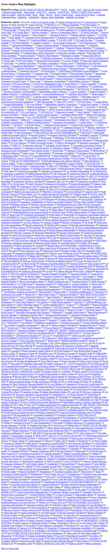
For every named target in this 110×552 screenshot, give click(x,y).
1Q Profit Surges (48, 512)
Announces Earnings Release (53, 263)
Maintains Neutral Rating (52, 376)
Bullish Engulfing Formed (73, 340)
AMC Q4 (53, 166)
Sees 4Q (60, 536)
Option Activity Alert (81, 335)
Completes (66, 371)
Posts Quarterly (39, 35)
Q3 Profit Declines (89, 32)
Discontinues (7, 333)
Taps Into (87, 235)
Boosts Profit (21, 376)
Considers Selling (9, 541)
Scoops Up (13, 328)
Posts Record (55, 140)
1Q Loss (32, 397)
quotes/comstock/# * (80, 220)
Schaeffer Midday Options (90, 328)
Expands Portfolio (19, 507)
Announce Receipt (37, 230)
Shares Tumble (43, 266)
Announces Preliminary (22, 45)
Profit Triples (79, 538)
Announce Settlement (49, 240)
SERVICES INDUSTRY (68, 333)
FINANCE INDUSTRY (55, 407)
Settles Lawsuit (96, 459)
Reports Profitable (28, 471)
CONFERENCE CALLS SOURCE (17, 158)
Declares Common (52, 276)
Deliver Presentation (66, 143)
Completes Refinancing (35, 215)
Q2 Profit (19, 99)
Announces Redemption (24, 66)
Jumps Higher (44, 153)
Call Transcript (59, 173)
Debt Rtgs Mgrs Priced (68, 500)
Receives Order (8, 353)
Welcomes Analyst (90, 96)
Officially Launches (22, 233)
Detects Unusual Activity (23, 374)
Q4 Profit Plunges (58, 117)
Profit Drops (19, 189)
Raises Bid (53, 340)
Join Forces (59, 425)
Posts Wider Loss (29, 194)
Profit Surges (79, 158)
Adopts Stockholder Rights (40, 536)
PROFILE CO (53, 25)
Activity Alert (96, 194)
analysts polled (24, 15)
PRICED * (31, 343)
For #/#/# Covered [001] (71, 435)
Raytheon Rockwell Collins (70, 204)
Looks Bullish (10, 307)
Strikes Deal (63, 284)
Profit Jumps (54, 215)
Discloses (63, 248)
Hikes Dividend (20, 479)
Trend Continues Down (54, 27)
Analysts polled (8, 15)
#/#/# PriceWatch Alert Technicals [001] (50, 430)
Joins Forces (92, 261)
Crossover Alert (8, 40)
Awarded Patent (68, 243)
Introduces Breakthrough (85, 530)
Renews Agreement (97, 127)
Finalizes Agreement (69, 405)
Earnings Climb (50, 371)
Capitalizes (93, 538)
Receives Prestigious (71, 222)
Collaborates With (9, 156)
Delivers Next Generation (13, 495)
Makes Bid (35, 256)
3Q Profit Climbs (91, 487)
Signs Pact (71, 515)
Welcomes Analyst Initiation (95, 60)
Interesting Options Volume (91, 50)
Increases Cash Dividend (12, 456)
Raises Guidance (21, 168)
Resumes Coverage (66, 353)
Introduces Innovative (68, 199)
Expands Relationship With (79, 266)
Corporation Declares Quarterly (89, 428)
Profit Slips (93, 394)
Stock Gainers (84, 464)
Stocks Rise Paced (12, 477)
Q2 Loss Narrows (19, 143)
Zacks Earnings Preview (70, 22)
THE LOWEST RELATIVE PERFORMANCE (56, 132)
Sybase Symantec (94, 148)
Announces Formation (14, 117)
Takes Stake (57, 209)
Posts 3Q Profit (38, 269)
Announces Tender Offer (31, 315)
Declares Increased (9, 538)
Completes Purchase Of (73, 127)
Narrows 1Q (25, 528)
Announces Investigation (64, 122)
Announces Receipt (33, 145)
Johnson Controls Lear (71, 343)
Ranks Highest (67, 518)
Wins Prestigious (92, 161)
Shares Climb (28, 114)
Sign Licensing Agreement (32, 340)
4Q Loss (25, 156)
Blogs (42, 15)
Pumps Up (44, 502)
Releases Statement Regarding (27, 407)
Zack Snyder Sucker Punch (95, 9)
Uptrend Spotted (44, 48)
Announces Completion (77, 86)
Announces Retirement (11, 220)
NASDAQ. (58, 515)
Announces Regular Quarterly (31, 330)
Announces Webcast (36, 109)
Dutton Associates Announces (83, 330)
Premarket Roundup (10, 53)
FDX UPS (40, 435)
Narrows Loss (55, 253)
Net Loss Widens (77, 176)
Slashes (72, 441)
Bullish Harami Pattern (38, 173)
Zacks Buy (9, 63)
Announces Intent (9, 263)
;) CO (69, 364)
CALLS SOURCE (71, 461)
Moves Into (97, 284)
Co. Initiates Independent (77, 171)
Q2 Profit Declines (20, 35)
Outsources (31, 518)
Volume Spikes (97, 469)
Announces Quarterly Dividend (28, 181)
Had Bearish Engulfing (32, 461)
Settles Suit (60, 441)
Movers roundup (39, 32)
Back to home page (10, 548)
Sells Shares (83, 66)
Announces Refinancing (80, 292)
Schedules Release (77, 410)
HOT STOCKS (19, 25)
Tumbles (95, 453)
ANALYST (41, 12)
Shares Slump (18, 441)
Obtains (50, 459)
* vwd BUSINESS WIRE (40, 495)
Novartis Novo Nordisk (14, 230)
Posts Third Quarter (50, 361)
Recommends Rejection (12, 343)
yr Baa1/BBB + (101, 443)
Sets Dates (16, 364)
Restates (52, 320)
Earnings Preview (88, 325)
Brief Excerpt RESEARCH (40, 333)
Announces (100, 292)
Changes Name (80, 194)
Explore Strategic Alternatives (18, 389)
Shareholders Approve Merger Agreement (82, 402)
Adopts (92, 340)
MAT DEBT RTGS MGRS (92, 294)
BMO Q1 (25, 120)
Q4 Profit (94, 138)
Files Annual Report (78, 212)
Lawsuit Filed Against (87, 518)
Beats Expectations (96, 312)
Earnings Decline (28, 279)
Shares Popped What (96, 109)
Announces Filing (78, 173)
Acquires (70, 304)
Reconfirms (42, 302)
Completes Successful (92, 338)
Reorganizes (69, 328)
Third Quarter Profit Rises (59, 428)
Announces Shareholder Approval (93, 215)
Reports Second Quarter (24, 50)
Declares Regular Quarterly (54, 274)
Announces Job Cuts (55, 181)
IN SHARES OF (60, 335)
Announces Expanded (27, 171)
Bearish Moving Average (73, 45)
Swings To (24, 40)
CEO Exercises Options (38, 99)
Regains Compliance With (68, 520)
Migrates (29, 266)
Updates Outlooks (9, 94)
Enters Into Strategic (13, 446)
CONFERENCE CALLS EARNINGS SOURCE (26, 217)
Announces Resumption (12, 505)
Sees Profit (59, 266)
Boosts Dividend (100, 304)
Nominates (64, 397)
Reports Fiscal (72, 253)
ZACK (64, 9)
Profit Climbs (10, 186)
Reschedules (7, 335)
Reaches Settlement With (42, 451)
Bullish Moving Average (91, 30)
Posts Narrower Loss (29, 251)
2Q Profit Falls (58, 212)
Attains (71, 181)
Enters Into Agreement (45, 235)
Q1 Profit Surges (33, 125)
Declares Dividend (9, 114)
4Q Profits (20, 536)
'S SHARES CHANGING (47, 530)
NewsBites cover (46, 353)
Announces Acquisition (54, 81)
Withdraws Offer (26, 356)
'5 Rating (60, 48)
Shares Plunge (37, 258)
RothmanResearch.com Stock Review (18, 502)
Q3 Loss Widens (71, 60)
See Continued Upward (73, 186)
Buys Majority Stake (98, 410)
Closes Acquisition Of (98, 58)
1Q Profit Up (68, 227)
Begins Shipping (95, 512)
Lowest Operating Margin (95, 322)
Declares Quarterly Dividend (78, 140)
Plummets (100, 266)
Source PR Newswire (64, 348)
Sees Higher (26, 322)
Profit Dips (12, 322)
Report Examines (73, 466)
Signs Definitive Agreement (95, 420)
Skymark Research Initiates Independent (79, 484)
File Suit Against (11, 459)
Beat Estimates (43, 307)
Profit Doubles (8, 284)
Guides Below (101, 102)
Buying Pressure (77, 68)
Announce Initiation (13, 464)
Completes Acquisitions (12, 122)
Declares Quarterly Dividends (48, 197)
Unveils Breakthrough (27, 361)
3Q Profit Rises (48, 71)
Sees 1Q (50, 477)
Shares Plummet (61, 156)
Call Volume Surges (35, 464)
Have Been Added (89, 533)
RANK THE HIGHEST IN (55, 510)
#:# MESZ (9, 68)
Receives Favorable (96, 269)
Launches (15, 351)
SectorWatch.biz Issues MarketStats (72, 387)
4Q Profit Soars (24, 289)
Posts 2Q (53, 107)
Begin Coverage (75, 310)
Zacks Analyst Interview (65, 43)
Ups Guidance (74, 356)
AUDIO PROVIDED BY (82, 482)
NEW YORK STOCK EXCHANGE (24, 533)
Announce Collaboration (32, 202)
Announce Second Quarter (37, 148)
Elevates (13, 251)
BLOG (49, 15)
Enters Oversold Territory (42, 143)
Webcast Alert (100, 397)
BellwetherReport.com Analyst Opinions (62, 161)
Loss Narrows (56, 299)
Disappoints (36, 474)
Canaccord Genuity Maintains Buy (33, 492)
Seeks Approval (95, 263)
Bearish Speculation (36, 107)
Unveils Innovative (10, 461)
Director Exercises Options (54, 68)
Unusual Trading (51, 222)
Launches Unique (30, 392)
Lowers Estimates (80, 284)
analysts (52, 12)
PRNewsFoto (99, 150)
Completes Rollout (18, 451)
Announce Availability (64, 153)
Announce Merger (78, 274)
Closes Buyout (25, 346)
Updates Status (60, 179)
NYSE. (23, 425)
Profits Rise (58, 150)
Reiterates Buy (96, 217)
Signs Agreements (61, 317)
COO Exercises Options (25, 240)
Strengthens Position (69, 420)
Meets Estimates (93, 543)
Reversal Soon (68, 464)
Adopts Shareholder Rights (54, 392)
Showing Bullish (11, 261)
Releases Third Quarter (47, 369)
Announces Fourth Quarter (83, 99)
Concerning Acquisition (29, 453)
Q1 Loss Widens (47, 76)
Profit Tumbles (77, 394)
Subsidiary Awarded (81, 397)
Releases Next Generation (95, 474)
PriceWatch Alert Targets (93, 523)
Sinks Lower (29, 153)
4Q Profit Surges (61, 389)
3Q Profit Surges (70, 289)
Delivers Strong (57, 379)
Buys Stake (71, 197)
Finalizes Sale (99, 184)
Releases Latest (81, 358)
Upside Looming (89, 209)
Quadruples (52, 464)
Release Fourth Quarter (46, 243)
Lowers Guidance (78, 91)
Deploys (47, 256)
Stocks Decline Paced (22, 235)
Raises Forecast (8, 346)
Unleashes (74, 448)
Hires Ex (53, 435)
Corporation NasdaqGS (44, 415)
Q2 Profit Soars (17, 184)
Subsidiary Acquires (89, 135)
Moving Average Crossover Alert (51, 176)
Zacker (72, 9)
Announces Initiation (68, 366)
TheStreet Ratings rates (28, 127)
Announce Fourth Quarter (56, 125)
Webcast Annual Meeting (95, 461)
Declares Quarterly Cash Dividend (20, 91)
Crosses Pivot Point (10, 392)
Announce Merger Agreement (65, 492)
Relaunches (6, 536)
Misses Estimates (24, 245)
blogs (35, 15)
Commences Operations (12, 518)
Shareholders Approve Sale (51, 279)
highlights (22, 17)
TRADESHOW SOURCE (51, 497)
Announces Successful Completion (17, 102)
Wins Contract (19, 227)
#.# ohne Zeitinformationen (47, 289)
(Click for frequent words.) (43, 22)
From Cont (28, 369)
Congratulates (22, 387)
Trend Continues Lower (44, 30)
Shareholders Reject (84, 495)
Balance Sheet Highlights (52, 17)
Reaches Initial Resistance (83, 225)
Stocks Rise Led (85, 348)
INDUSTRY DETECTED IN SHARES (25, 428)
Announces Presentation (71, 189)
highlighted (34, 17)
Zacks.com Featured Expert (59, 202)
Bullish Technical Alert (58, 281)
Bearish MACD (55, 245)
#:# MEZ (83, 243)
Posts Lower (68, 63)
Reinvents (83, 441)
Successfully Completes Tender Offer (89, 307)
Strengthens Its (17, 358)
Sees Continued (58, 446)
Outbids (28, 466)
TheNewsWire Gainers (57, 225)
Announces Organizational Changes (53, 158)
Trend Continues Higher (79, 27)
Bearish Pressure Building (79, 48)
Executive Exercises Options (24, 484)
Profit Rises (101, 240)
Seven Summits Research (56, 220)
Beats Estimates (27, 55)
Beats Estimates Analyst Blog (36, 351)
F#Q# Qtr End (53, 461)
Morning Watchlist (90, 366)
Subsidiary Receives (92, 492)
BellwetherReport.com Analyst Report (30, 212)
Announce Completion (14, 173)
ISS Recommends (21, 415)
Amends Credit (85, 353)
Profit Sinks (80, 489)
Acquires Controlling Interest (42, 366)
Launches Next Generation (45, 96)
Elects (70, 279)
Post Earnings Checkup (81, 73)
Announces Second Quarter (13, 81)
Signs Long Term (51, 251)
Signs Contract (68, 374)
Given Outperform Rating (31, 297)
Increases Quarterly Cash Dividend (32, 394)
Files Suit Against (9, 202)
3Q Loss (79, 261)
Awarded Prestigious (88, 515)
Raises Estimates (47, 397)
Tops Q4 (44, 325)
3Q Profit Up (47, 112)
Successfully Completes (92, 199)
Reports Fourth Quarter (27, 68)
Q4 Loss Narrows (68, 50)
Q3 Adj (98, 343)
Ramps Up (30, 294)
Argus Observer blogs (85, 15)
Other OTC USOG (65, 102)
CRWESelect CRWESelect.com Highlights (78, 71)
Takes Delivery (84, 541)
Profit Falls (69, 215)
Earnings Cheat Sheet (34, 364)
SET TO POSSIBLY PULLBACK (84, 502)
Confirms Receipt (64, 271)
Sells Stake (9, 171)
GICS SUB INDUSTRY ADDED (32, 410)
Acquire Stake (26, 307)
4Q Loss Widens (79, 248)
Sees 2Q (31, 405)
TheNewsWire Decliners (27, 335)
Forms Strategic (92, 466)
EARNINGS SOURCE (87, 320)
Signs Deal (44, 438)
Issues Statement (99, 497)
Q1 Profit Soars (25, 284)
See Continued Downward (13, 366)
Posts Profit (66, 107)
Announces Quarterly (31, 94)
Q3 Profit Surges (25, 60)
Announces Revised (28, 71)
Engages (5, 487)
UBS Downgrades (45, 102)
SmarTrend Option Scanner (86, 351)
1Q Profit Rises (100, 171)
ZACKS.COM (65, 40)
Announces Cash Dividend (52, 443)
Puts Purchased (16, 109)
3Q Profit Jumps (93, 310)
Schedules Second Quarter (45, 168)
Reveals (34, 376)
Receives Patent (8, 297)
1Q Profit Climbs (99, 441)
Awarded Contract (37, 189)
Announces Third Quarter (88, 78)
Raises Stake (45, 292)
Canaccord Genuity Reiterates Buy (75, 412)
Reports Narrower (74, 423)
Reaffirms (71, 525)
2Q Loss (46, 335)
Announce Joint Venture (96, 168)
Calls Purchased (99, 66)
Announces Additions (80, 407)
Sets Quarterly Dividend (79, 443)
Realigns (65, 166)
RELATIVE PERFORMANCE (26, 161)
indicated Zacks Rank (12, 12)
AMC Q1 (93, 176)
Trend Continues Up (67, 30)
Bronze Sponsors (9, 425)
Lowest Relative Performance (17, 179)
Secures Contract (9, 340)
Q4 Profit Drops (87, 417)
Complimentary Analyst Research (38, 53)
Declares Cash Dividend (48, 417)
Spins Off (32, 358)
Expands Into (74, 474)
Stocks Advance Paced (14, 399)
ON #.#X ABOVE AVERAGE (25, 274)
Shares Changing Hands (48, 45)
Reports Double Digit (31, 541)
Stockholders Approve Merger (69, 163)
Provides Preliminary (77, 138)
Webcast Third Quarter (69, 235)
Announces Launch (65, 112)
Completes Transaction (76, 469)
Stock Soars (9, 448)
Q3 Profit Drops (51, 227)
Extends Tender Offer (72, 251)
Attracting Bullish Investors (14, 130)
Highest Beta (73, 425)
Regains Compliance (36, 456)
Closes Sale (9, 60)
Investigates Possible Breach (14, 474)
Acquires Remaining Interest (49, 346)
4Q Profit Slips (42, 515)
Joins (27, 433)
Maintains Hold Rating (45, 233)
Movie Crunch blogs (63, 15)
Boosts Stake (60, 292)
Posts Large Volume (84, 202)
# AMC (20, 405)
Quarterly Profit (47, 358)
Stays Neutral (83, 112)
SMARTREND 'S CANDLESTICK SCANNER (35, 420)
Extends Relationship (80, 184)
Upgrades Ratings (49, 484)
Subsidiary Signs (24, 543)
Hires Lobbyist (58, 410)
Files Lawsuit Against (48, 114)
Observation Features (95, 435)
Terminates (78, 317)
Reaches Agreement (34, 225)
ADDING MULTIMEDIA (79, 379)
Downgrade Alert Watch (66, 120)
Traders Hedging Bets (53, 304)
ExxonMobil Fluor (9, 271)
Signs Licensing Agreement (70, 258)
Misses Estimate (22, 348)
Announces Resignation (63, 89)
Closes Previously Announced (21, 497)
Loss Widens (88, 276)
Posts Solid (16, 276)
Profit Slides (86, 471)
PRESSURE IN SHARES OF (14, 317)
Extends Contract (100, 387)
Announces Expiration (68, 37)
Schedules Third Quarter (41, 130)
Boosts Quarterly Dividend (72, 512)
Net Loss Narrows (38, 238)
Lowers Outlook (73, 191)
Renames (50, 199)
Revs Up (75, 523)
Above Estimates (66, 399)
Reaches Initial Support (88, 256)
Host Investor (7, 361)
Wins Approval (8, 453)
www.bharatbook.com (54, 94)
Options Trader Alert (75, 58)
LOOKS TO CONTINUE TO (41, 399)
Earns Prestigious (60, 438)
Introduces (54, 286)
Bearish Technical (20, 89)
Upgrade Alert (91, 191)
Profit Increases (24, 197)
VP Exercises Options (66, 130)
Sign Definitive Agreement (51, 525)
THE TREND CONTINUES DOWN (18, 438)
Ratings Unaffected (47, 412)
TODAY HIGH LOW (71, 369)
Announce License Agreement (25, 489)
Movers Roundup (71, 25)
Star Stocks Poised (40, 150)
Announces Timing (61, 148)
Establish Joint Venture (11, 525)
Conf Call (74, 392)
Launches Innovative (49, 186)
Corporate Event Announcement (39, 37)
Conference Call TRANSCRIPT (48, 86)
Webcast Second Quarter (25, 209)
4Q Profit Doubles (9, 515)
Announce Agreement (89, 143)
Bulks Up (56, 382)
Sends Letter (97, 389)
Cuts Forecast (64, 358)
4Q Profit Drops (98, 364)
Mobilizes (20, 397)
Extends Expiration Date (66, 471)
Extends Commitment (11, 199)
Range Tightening (59, 523)
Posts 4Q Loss (91, 356)
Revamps (8, 500)
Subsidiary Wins (60, 505)
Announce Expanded (40, 479)
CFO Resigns (23, 379)
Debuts (7, 423)
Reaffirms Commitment (46, 322)
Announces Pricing (58, 35)
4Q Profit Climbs (32, 276)
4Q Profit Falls (23, 96)
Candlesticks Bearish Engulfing (55, 194)
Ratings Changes (80, 281)
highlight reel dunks (75, 17)
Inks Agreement (41, 382)
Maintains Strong (40, 523)
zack (79, 9)
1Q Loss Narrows (32, 222)
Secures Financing (48, 518)
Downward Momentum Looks (48, 84)
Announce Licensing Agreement (78, 240)
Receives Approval (52, 207)
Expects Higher (8, 163)
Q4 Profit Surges (59, 73)
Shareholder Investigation (56, 482)
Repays (4, 489)
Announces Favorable (30, 207)
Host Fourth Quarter (31, 328)
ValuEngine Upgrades (11, 27)
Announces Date (75, 376)
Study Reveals (10, 512)
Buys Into (42, 356)
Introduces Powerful (76, 536)
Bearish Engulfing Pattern (60, 261)
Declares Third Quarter (69, 233)
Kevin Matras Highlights (93, 37)
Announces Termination (52, 171)
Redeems (59, 138)
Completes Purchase (26, 63)
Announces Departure (52, 58)
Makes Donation (79, 505)
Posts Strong (7, 96)
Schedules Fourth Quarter (57, 145)
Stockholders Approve (11, 148)
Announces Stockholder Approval (79, 297)
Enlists (4, 507)
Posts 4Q (79, 107)
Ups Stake (58, 423)
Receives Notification (90, 384)
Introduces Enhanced (36, 140)
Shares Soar (15, 215)
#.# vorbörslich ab (9, 112)
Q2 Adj (88, 343)
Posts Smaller (78, 166)
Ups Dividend (96, 505)
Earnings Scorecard (21, 86)
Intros (98, 471)
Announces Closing (42, 120)
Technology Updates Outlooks (71, 53)
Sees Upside (38, 538)
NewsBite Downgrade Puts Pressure (32, 312)
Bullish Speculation (79, 179)
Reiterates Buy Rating (97, 258)
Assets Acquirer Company (41, 520)
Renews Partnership (85, 477)
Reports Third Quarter (48, 55)
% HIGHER (83, 304)
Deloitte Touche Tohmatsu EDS (56, 489)
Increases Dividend (68, 294)
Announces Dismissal (75, 346)
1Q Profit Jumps (71, 382)
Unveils (49, 271)
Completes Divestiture (78, 94)
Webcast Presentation (96, 114)
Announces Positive (45, 284)
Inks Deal (86, 132)
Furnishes (52, 528)
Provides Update (53, 487)
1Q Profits (27, 459)
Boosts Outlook (64, 451)
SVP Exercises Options (22, 176)
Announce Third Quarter (78, 150)
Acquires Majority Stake (24, 248)
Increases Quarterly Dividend (62, 135)
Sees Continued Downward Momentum (41, 402)
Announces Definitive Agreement (30, 253)
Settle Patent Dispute (61, 302)
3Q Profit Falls (94, 163)
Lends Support (34, 441)
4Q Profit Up (83, 89)
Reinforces (39, 528)
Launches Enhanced (10, 153)
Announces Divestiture (56, 184)
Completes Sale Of (50, 127)
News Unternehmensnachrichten (93, 227)
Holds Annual (97, 281)
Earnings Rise (95, 53)
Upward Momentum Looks (26, 58)
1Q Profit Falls (17, 107)
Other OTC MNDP (57, 330)
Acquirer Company (41, 43)
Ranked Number (8, 281)
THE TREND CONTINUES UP (27, 487)
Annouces (17, 466)
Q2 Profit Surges (60, 99)
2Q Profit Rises (84, 102)
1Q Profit (40, 245)
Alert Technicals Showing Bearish (28, 384)
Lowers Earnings (43, 389)
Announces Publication (61, 507)
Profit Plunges (39, 379)
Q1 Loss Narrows (78, 117)
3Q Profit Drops (61, 307)
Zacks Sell (25, 30)
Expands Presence (24, 500)
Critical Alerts (91, 22)
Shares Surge (98, 94)
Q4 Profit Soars (96, 451)
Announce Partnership (32, 271)
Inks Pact (94, 117)
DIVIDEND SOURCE (36, 446)
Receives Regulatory (53, 533)
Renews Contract (60, 217)
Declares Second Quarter (42, 204)
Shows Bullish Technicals (88, 279)
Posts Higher (15, 37)
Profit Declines (21, 166)
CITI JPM (88, 238)
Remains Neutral (20, 204)
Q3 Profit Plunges (58, 448)
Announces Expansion (74, 207)
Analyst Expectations (48, 374)
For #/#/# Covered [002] (97, 510)
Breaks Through (42, 179)
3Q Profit (89, 222)
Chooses (86, 253)
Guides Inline (85, 122)
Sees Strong (16, 299)
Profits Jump (80, 371)
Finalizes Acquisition (49, 63)
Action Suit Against (89, 104)
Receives (66, 530)
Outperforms (81, 364)
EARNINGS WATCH (21, 530)
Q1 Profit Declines (84, 40)
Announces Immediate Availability (76, 528)
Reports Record (71, 276)
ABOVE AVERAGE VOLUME (50, 543)
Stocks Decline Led (34, 199)
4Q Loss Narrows (52, 328)
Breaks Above (18, 520)
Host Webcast (48, 338)
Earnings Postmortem (26, 76)
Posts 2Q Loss (58, 502)
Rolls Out (76, 156)
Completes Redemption (77, 497)
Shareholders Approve (79, 81)
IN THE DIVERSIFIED (58, 538)
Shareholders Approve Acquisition (61, 104)
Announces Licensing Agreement (25, 482)
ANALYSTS (63, 12)
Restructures (7, 397)
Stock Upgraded (88, 84)
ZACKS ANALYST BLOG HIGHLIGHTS (39, 9)
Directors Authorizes (92, 392)
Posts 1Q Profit (93, 376)
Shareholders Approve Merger (53, 91)
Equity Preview (36, 25)
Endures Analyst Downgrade (14, 269)
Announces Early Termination (15, 150)
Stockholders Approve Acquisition (20, 292)
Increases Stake (38, 166)
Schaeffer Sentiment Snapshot (71, 459)
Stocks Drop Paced (31, 510)
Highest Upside (75, 543)
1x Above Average (63, 495)
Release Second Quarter (57, 315)
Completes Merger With (72, 114)
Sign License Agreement (82, 438)
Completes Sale (41, 73)
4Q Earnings (35, 227)
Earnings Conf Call (48, 343)
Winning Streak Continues (83, 35)
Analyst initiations (28, 512)
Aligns (86, 382)
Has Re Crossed (11, 510)
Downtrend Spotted (44, 78)
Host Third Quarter (25, 302)
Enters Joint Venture (89, 361)
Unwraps (5, 430)
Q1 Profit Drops (80, 389)
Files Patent (26, 515)
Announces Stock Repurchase (71, 76)
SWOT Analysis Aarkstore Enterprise (66, 109)
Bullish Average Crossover (27, 191)
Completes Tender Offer (12, 140)
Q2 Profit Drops (90, 333)
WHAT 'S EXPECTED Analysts (86, 12)
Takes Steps (72, 533)
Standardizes (46, 471)
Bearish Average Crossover (78, 299)
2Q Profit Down (99, 446)
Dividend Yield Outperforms (75, 286)
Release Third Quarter (35, 320)
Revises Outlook (8, 315)
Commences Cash (28, 186)
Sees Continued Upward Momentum (35, 163)
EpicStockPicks (80, 430)
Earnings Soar (7, 379)
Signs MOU (6, 387)
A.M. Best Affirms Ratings (94, 289)
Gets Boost (94, 536)
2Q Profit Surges (28, 263)
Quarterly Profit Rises (94, 369)
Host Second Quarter (54, 433)
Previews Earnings (22, 84)
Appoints (78, 302)
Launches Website (52, 453)
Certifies (40, 459)
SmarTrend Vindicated (78, 446)
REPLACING (98, 358)
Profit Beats (76, 510)
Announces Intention (10, 222)
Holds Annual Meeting (42, 387)
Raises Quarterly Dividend (64, 325)
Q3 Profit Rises (101, 27)
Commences (71, 384)
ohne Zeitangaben (42, 423)
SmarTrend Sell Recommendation (33, 469)
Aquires (51, 258)
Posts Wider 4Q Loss (55, 474)
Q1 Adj (53, 238)
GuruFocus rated (32, 27)
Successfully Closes (74, 269)
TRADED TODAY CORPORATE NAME (20, 371)
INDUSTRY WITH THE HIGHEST (92, 507)
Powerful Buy (10, 30)
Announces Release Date (37, 505)
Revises (25, 538)
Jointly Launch (21, 523)
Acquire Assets (19, 238)
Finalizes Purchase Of (40, 425)
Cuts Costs (84, 525)
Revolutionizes (70, 417)
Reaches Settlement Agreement (18, 243)
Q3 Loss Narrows (29, 112)
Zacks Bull (6, 32)
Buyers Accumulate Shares (32, 281)
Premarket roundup (71, 55)
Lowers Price (90, 156)
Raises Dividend (97, 91)
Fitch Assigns (27, 417)
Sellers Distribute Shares (28, 304)
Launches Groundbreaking (16, 310)
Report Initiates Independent (62, 230)
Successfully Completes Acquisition (20, 325)
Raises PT (71, 433)
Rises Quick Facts (48, 248)
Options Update (77, 263)
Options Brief (24, 73)
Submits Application (47, 405)
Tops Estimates (53, 297)
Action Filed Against (64, 66)
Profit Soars (46, 138)
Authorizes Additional (11, 433)
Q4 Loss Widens (34, 104)
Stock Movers (71, 84)
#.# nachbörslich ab (41, 156)
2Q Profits (30, 525)
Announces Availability (90, 197)
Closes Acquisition (40, 89)
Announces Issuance (33, 477)
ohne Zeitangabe (24, 132)
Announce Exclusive (70, 322)
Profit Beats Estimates (68, 338)
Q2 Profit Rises (89, 25)
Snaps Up (44, 209)
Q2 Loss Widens (78, 217)
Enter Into (5, 166)
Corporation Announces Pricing (87, 145)
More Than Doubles (24, 48)
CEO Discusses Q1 (88, 43)
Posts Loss (97, 120)
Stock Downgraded (47, 50)
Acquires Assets (100, 89)
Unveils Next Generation (82, 125)
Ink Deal (105, 176)
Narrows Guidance (69, 96)
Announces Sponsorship (12, 286)
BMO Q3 (84, 120)
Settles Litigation (72, 487)
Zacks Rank (29, 12)
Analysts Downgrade (36, 286)
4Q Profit (98, 220)
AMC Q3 (17, 145)
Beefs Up (97, 112)
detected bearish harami (20, 382)
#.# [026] (21, 333)
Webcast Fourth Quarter (34, 261)
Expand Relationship (13, 104)
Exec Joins (58, 469)
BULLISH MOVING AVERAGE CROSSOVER (75, 479)
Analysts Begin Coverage (44, 40)
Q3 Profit (91, 107)
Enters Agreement (64, 78)
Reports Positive (38, 135)
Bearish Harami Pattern (71, 168)
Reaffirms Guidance (45, 500)
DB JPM (37, 433)
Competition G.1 (59, 394)
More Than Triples (47, 294)
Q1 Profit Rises (22, 32)
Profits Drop (31, 443)
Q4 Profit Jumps (8, 471)
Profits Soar (41, 448)
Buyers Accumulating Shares (64, 32)
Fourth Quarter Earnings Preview (19, 412)
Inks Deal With (45, 66)
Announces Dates (27, 353)
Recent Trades (31, 138)
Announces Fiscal (22, 423)
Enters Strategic (69, 361)
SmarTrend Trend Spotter (48, 60)
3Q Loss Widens (54, 384)
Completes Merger (22, 78)
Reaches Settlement (41, 317)
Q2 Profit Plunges (62, 351)
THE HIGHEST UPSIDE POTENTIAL (68, 456)
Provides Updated (84, 271)
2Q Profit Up (85, 130)
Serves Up (83, 374)
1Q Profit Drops (64, 477)
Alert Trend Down (39, 507)
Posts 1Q (53, 189)
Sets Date (17, 266)
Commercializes (93, 423)
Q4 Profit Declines (20, 43)
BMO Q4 (77, 148)
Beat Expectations (90, 500)
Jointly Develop (35, 184)
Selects (48, 441)
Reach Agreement (98, 456)
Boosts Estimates (9, 55)
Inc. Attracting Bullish (64, 256)
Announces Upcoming (70, 238)
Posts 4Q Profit (39, 310)
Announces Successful (11, 294)
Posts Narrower (57, 356)
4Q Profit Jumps (56, 310)
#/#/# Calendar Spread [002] (49, 466)
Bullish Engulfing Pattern (38, 122)
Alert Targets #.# (87, 433)
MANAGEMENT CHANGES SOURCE (20, 338)
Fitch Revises (7, 197)
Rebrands (57, 312)
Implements (80, 451)
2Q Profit (17, 125)
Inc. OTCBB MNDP (37, 117)
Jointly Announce (55, 364)
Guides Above (66, 320)
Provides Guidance (66, 415)
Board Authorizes (21, 430)
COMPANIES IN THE (88, 399)
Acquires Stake (25, 448)
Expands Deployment (75, 312)
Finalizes (94, 430)
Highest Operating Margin (76, 453)
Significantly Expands (22, 435)
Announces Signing (13, 443)
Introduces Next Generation (91, 153)
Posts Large (35, 81)
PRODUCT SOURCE (53, 191)
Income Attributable (42, 348)
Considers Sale (55, 269)
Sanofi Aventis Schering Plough (58, 541)
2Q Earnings (72, 209)
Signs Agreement (33, 220)
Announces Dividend (88, 181)
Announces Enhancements (83, 315)
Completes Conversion (36, 299)
